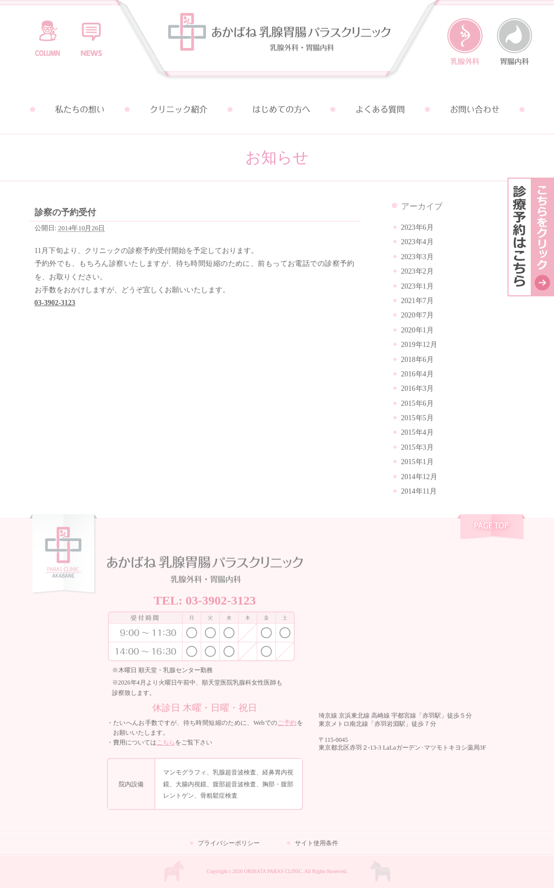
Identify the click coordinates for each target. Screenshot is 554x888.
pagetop (491, 528)
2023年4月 (417, 242)
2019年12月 (419, 344)
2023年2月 (417, 271)
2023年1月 (417, 286)
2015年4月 (417, 432)
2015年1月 (417, 462)
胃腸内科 (514, 41)
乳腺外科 (464, 41)
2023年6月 (417, 227)
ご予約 (286, 722)
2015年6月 (417, 403)
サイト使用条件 (316, 843)
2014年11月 (419, 491)
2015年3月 (417, 447)
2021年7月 (417, 301)
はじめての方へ (277, 109)
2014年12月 (419, 477)
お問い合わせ (475, 109)
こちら (165, 742)
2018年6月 (417, 359)
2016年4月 (417, 374)
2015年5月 (417, 418)
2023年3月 (417, 257)
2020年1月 (417, 330)
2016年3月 (417, 388)
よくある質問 (376, 109)
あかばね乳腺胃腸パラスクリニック (277, 42)
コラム (47, 33)
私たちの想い (79, 109)
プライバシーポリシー (229, 843)
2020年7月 (417, 315)
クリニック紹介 (178, 109)
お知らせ (91, 33)
